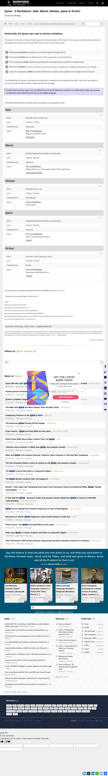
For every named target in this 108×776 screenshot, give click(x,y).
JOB (51, 706)
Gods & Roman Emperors (67, 638)
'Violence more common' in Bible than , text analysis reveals (32, 446)
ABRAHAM (21, 703)
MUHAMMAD (33, 709)
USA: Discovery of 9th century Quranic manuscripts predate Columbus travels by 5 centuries (43, 538)
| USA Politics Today (54, 430)
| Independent (86, 383)
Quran (86, 646)
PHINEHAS (47, 709)
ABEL (14, 703)
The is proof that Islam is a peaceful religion (25, 470)
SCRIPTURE (71, 3)
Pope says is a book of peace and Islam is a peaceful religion (32, 530)
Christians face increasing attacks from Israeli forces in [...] (27, 634)
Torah (86, 622)
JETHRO (46, 706)
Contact (17, 718)
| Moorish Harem (56, 522)
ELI (74, 703)
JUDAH (80, 706)
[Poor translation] (7, 740)
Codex (86, 643)
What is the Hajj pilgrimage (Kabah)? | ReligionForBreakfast (64, 586)
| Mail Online (64, 530)
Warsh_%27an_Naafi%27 (34, 173)
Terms (25, 718)
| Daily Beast (46, 422)
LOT (89, 706)
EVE (95, 703)
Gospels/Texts (89, 639)
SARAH (15, 711)
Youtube (100, 718)
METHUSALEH (11, 709)
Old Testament (89, 629)
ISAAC (15, 706)
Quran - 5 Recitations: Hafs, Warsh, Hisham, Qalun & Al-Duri (66, 629)
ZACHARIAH (85, 709)
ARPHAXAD (39, 703)
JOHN (56, 706)
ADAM (27, 703)
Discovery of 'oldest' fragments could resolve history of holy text (34, 515)
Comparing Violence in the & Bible (22, 415)
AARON (9, 703)
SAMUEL (54, 709)
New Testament (90, 632)
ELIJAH (79, 703)
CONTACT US (54, 335)
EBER (70, 703)
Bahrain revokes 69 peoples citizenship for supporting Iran (27, 676)
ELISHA (84, 703)
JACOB (27, 706)
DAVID (65, 703)
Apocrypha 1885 (90, 636)
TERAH (79, 709)
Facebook (81, 718)
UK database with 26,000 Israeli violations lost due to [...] (26, 682)
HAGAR (9, 711)
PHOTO (82, 3)
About (6, 718)
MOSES (25, 709)
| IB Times (71, 391)
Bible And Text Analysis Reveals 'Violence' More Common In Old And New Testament (42, 454)
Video (17, 24)
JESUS (40, 706)
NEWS (9, 616)
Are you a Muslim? (65, 622)
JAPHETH (34, 706)
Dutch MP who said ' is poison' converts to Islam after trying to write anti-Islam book (42, 383)
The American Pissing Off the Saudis (23, 422)
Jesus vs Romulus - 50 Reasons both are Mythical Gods (68, 664)
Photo (10, 24)
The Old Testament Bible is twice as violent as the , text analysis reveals (37, 462)
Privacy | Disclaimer (35, 718)
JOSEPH (67, 706)
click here (61, 290)
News (23, 24)
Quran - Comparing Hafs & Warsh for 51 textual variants (68, 646)
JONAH (61, 706)
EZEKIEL (9, 706)
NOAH (40, 709)
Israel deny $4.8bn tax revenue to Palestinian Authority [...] (26, 640)
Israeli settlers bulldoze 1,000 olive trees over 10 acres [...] (26, 646)
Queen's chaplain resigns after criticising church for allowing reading (36, 399)
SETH (59, 709)
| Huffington (59, 407)
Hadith (86, 650)
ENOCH (90, 703)
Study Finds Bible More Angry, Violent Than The (28, 438)
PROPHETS (12, 698)
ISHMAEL (21, 706)
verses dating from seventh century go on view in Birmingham (33, 507)
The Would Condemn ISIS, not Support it (24, 477)
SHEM (65, 709)
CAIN (54, 703)
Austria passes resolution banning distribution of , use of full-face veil (36, 391)
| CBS (53, 438)
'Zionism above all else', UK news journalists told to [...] (25, 658)
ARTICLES (62, 616)
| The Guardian (68, 507)
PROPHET (60, 3)
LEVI (85, 706)
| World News (87, 538)
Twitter (90, 718)
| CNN (67, 515)
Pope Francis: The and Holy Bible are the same (27, 522)
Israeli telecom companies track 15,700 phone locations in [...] (28, 652)
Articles (29, 24)
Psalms (87, 625)
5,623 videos (51, 610)
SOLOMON (71, 709)
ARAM (33, 703)
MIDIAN (19, 709)
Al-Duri (29, 276)
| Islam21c (43, 415)
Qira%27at (30, 137)
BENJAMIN (48, 703)
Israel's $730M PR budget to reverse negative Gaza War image (28, 664)
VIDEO (90, 3)
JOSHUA (74, 706)
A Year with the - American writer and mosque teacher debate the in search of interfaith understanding (53, 496)
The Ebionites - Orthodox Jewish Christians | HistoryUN (15, 586)
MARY (94, 706)
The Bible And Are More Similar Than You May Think (29, 407)
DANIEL (59, 703)
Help (11, 718)
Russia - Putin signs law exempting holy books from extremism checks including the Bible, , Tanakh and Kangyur (53, 485)
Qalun (28, 240)
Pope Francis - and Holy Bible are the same (25, 430)
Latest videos (39, 610)
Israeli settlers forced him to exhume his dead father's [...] (26, 628)
